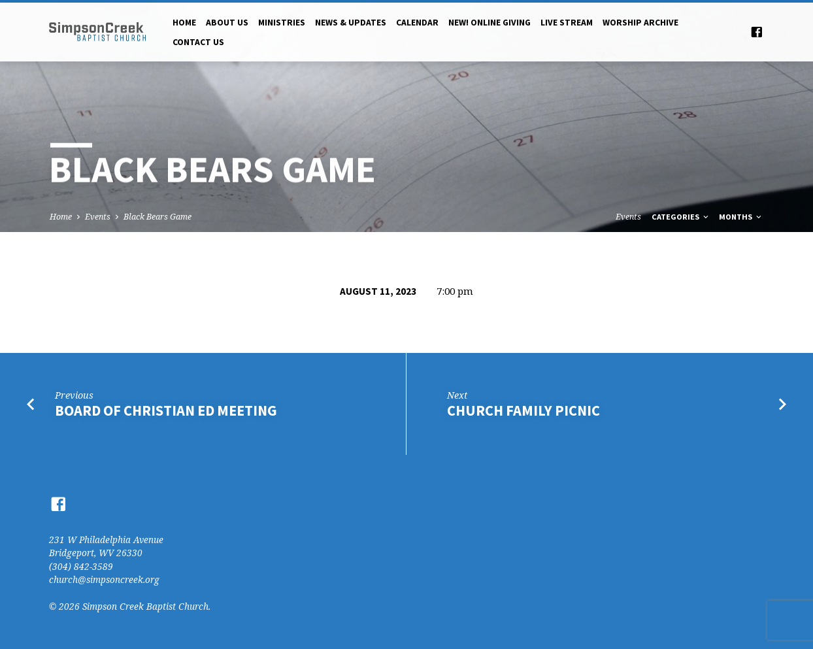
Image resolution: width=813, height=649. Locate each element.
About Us (227, 22)
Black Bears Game (157, 216)
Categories (681, 217)
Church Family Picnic (523, 410)
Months (741, 217)
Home (184, 22)
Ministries (281, 22)
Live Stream (566, 22)
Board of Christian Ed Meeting (166, 410)
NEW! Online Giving (489, 22)
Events (97, 216)
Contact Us (198, 42)
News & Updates (350, 22)
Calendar (417, 22)
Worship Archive (640, 22)
